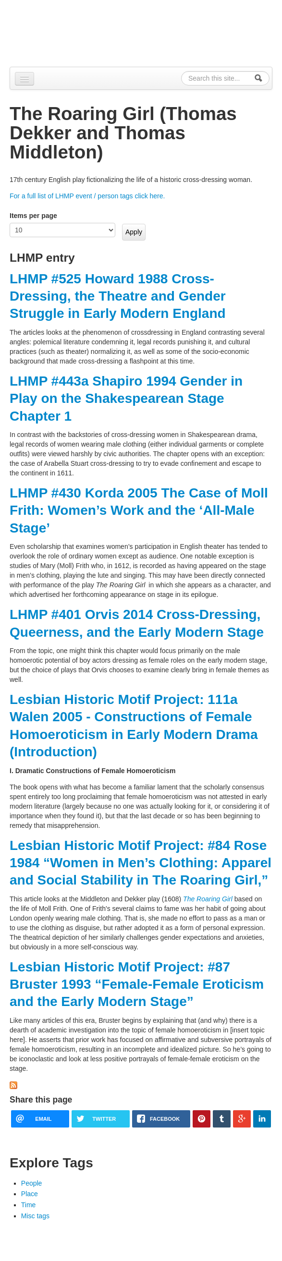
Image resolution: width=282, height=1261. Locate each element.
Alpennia (59, 32)
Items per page (33, 215)
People (31, 1183)
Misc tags (35, 1216)
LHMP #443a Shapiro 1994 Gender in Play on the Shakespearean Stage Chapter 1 (126, 399)
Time (28, 1205)
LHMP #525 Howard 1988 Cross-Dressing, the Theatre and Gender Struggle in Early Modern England (118, 296)
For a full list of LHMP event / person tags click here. (87, 196)
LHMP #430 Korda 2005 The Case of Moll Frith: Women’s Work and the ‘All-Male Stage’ (139, 510)
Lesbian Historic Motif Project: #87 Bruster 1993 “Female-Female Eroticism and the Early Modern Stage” (137, 984)
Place (29, 1194)
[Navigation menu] (24, 78)
